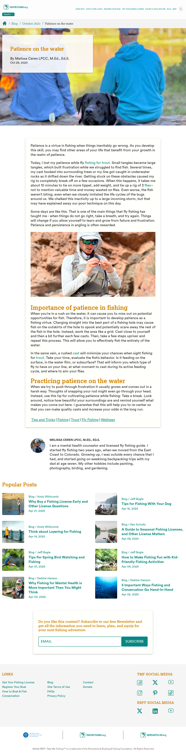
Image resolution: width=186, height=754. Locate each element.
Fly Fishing (90, 420)
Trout (75, 420)
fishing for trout (97, 163)
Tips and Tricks (43, 420)
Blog (169, 9)
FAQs (50, 691)
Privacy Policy (56, 695)
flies (147, 185)
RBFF (174, 9)
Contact (88, 682)
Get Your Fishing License (133, 9)
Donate (87, 687)
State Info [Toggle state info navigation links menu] (80, 9)
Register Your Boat (112, 9)
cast (76, 353)
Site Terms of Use (58, 687)
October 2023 (31, 23)
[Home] (6, 24)
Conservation (10, 695)
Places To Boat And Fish (155, 9)
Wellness (108, 420)
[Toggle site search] (181, 9)
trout (40, 358)
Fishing (63, 420)
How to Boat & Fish (14, 691)
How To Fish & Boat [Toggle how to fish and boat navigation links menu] (94, 9)
